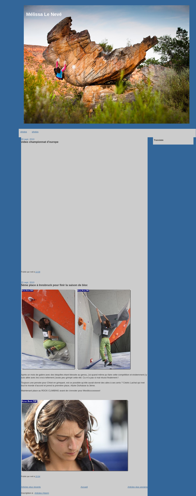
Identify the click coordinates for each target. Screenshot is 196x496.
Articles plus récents (31, 487)
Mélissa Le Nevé (44, 14)
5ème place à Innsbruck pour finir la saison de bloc (54, 285)
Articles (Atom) (42, 493)
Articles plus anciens (138, 487)
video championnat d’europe (39, 141)
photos (23, 132)
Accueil (84, 487)
